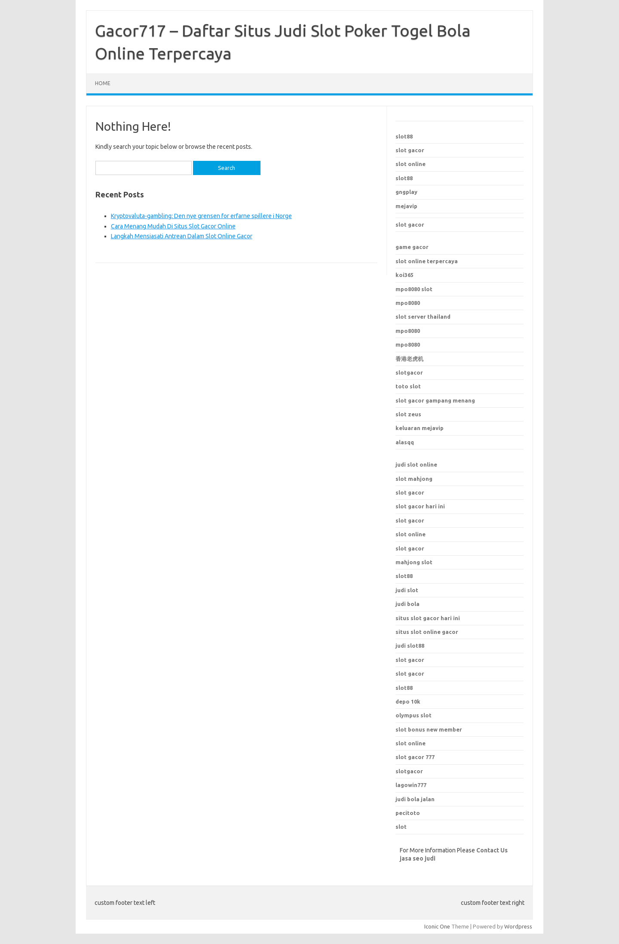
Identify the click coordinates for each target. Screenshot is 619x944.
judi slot (406, 590)
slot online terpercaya (426, 261)
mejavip (406, 206)
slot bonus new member (428, 729)
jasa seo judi (417, 858)
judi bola (407, 604)
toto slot (408, 386)
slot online (410, 164)
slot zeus (408, 414)
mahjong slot (413, 562)
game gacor (412, 247)
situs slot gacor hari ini (427, 618)
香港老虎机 (409, 359)
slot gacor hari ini (420, 506)
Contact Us (492, 850)
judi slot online (416, 464)
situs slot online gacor (426, 632)
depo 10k (407, 701)
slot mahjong (413, 479)
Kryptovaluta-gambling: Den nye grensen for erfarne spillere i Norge (201, 215)
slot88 (404, 136)
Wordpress (518, 926)
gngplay (406, 192)
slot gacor (409, 150)
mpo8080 (407, 303)
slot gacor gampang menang (435, 400)
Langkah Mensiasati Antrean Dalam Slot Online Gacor (181, 236)
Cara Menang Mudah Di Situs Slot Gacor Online (173, 226)
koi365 (404, 275)
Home (102, 83)
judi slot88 (409, 646)
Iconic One (437, 926)
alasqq (404, 442)
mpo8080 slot (413, 289)
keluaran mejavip (419, 428)
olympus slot (413, 715)
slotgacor (409, 372)
